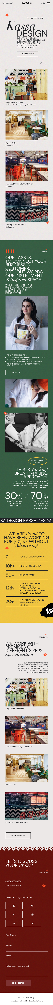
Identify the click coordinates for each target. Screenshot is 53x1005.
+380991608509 (13, 885)
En (41, 3)
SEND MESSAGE (18, 983)
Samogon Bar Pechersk (16, 224)
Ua (44, 3)
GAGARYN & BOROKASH (31, 593)
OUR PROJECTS (27, 54)
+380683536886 (13, 881)
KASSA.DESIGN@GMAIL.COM (19, 897)
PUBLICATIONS (26, 600)
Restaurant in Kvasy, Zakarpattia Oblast (21, 105)
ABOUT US (16, 372)
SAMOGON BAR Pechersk (16, 822)
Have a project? (7, 3)
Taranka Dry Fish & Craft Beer (19, 184)
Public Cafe (11, 143)
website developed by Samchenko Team (26, 1001)
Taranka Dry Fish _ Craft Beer (19, 746)
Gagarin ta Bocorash (15, 102)
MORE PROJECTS (18, 835)
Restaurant (10, 186)
